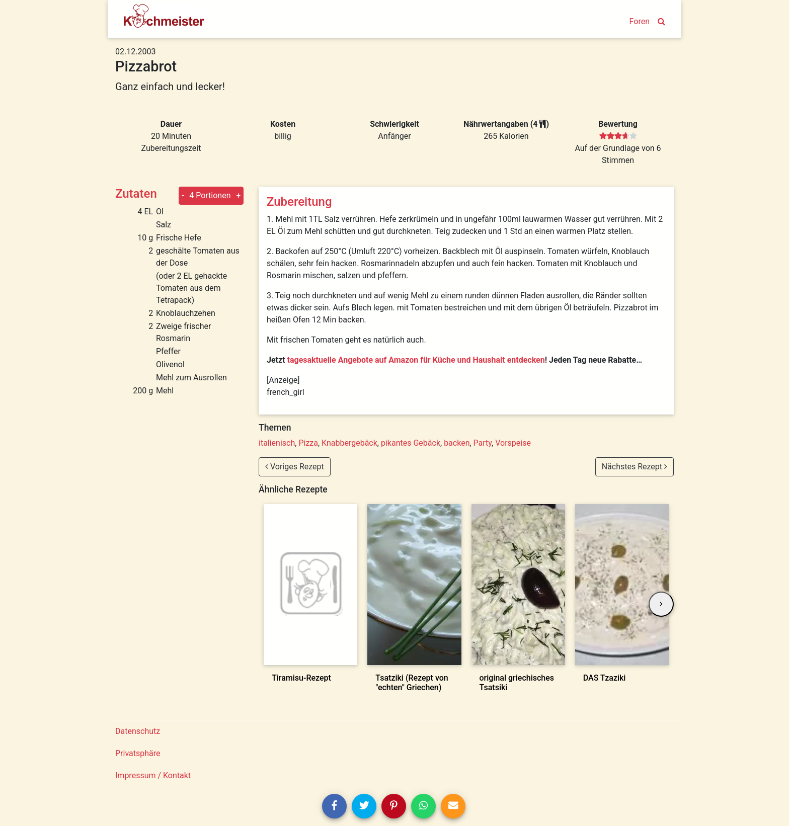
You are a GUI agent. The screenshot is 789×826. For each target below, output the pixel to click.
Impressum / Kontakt (153, 775)
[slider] (618, 136)
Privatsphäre (138, 753)
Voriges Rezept (294, 466)
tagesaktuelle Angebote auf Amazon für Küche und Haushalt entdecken (416, 360)
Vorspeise (513, 443)
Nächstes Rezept (634, 466)
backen (456, 443)
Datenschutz (137, 731)
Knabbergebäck (349, 443)
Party (483, 443)
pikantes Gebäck (410, 443)
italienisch (277, 443)
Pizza (308, 443)
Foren (639, 21)
